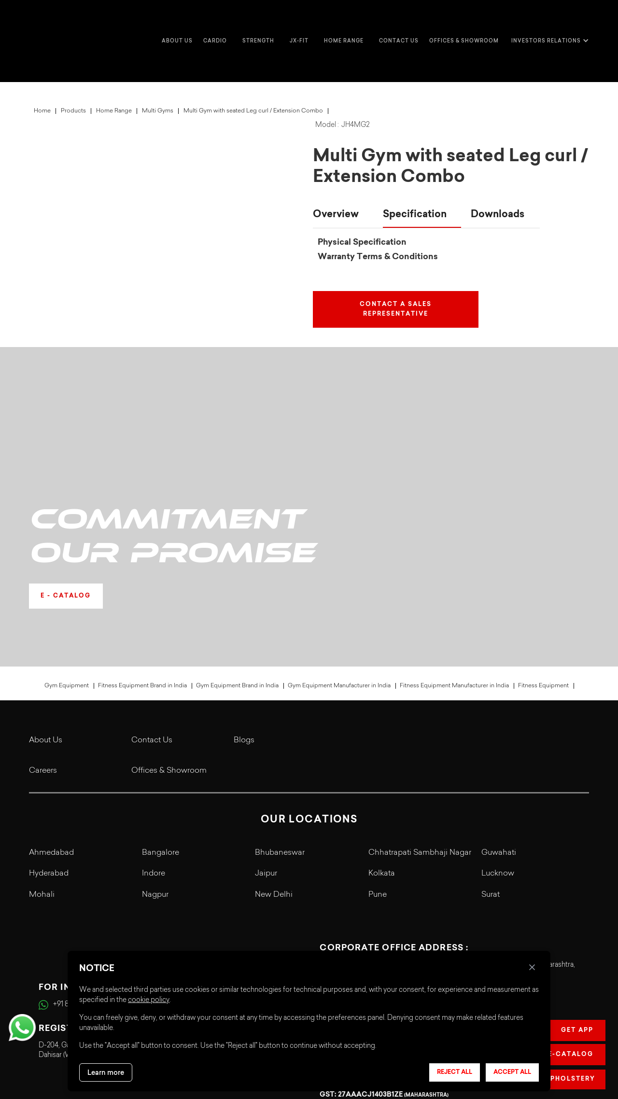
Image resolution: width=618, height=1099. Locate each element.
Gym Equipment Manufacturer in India (339, 562)
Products (73, 72)
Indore (153, 750)
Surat (490, 771)
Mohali (42, 771)
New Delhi (274, 771)
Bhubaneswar (280, 729)
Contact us (399, 21)
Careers (43, 647)
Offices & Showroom (464, 21)
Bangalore (160, 729)
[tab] (343, 176)
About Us (45, 617)
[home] (48, 22)
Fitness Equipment (543, 562)
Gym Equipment (66, 562)
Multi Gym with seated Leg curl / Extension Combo (253, 72)
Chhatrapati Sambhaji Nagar (419, 729)
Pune (377, 771)
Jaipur (266, 750)
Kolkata (381, 750)
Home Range (114, 72)
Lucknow (497, 750)
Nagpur (155, 771)
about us (177, 21)
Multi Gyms (157, 72)
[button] (217, 21)
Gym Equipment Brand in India (237, 562)
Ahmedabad (51, 729)
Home (42, 72)
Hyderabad (49, 750)
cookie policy (148, 1000)
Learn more (105, 1072)
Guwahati (498, 729)
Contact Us (151, 617)
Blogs (244, 617)
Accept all (512, 1072)
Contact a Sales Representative (396, 270)
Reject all (454, 1072)
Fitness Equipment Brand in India (142, 562)
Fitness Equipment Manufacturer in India (454, 562)
